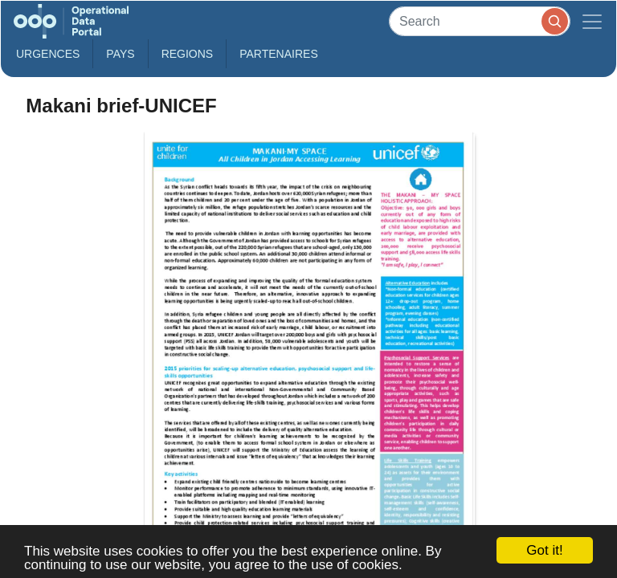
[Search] (479, 21)
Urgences (48, 53)
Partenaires (278, 53)
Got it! (544, 550)
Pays (120, 53)
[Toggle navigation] (592, 21)
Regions (187, 53)
